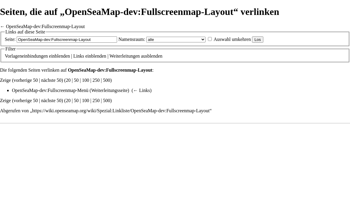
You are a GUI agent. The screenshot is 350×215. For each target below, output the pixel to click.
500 (106, 80)
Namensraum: (131, 39)
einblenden (59, 56)
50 (76, 80)
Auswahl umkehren (232, 39)
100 (85, 80)
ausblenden (151, 56)
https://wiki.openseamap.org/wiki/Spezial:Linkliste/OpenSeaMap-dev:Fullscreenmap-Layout (121, 110)
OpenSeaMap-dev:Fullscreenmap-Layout (45, 26)
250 (96, 80)
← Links (141, 90)
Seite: (10, 39)
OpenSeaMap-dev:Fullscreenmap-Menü (50, 90)
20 (68, 80)
